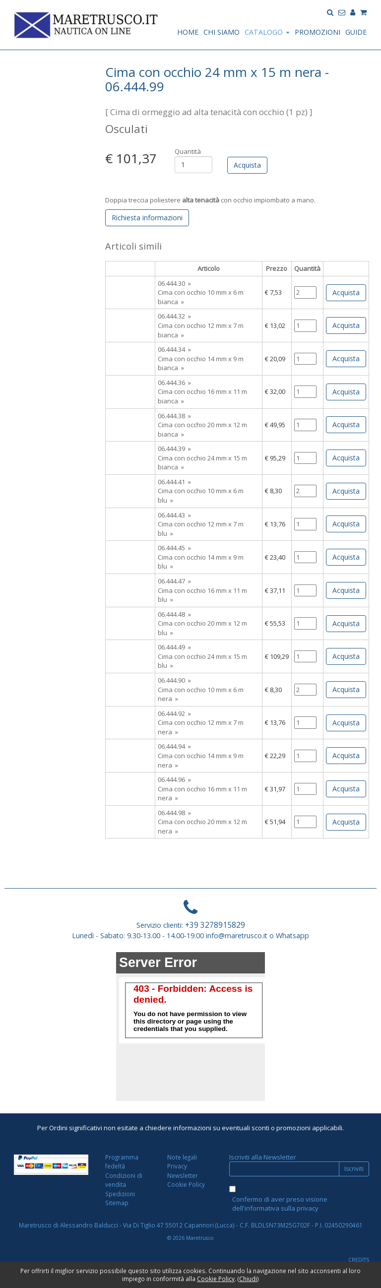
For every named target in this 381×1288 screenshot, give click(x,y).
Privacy (177, 1166)
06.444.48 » (174, 614)
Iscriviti (354, 1168)
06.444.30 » (174, 283)
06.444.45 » (174, 547)
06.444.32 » (174, 316)
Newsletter (182, 1175)
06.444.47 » (174, 581)
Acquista (346, 292)
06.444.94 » (174, 746)
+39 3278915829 (215, 924)
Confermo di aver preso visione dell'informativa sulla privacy (279, 1204)
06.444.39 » (174, 448)
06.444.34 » (174, 349)
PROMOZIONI (317, 32)
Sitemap (116, 1203)
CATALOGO (267, 32)
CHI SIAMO (221, 32)
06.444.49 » (174, 647)
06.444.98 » (174, 812)
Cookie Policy (186, 1184)
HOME (187, 32)
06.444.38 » (174, 415)
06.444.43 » (174, 515)
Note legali (182, 1157)
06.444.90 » (174, 680)
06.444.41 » (174, 481)
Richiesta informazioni (147, 217)
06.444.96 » (174, 779)
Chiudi (248, 1279)
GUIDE (356, 32)
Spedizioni (120, 1194)
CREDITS (358, 1259)
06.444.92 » (174, 713)
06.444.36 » (174, 382)
